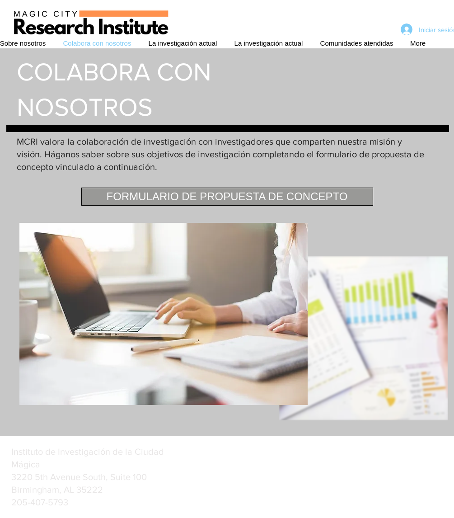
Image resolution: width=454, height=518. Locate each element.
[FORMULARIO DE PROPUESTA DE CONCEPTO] (227, 197)
